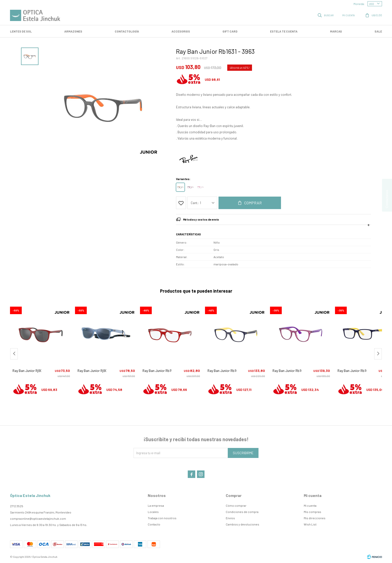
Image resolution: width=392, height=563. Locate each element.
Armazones (73, 31)
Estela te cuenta (284, 31)
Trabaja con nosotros (162, 518)
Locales (153, 511)
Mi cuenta (310, 505)
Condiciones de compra (242, 511)
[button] (378, 353)
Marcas (336, 31)
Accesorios (181, 31)
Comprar (253, 202)
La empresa (156, 505)
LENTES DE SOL (21, 31)
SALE (378, 31)
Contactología (127, 31)
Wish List (310, 524)
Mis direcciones (315, 518)
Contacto (154, 524)
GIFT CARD (230, 31)
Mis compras (312, 511)
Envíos (230, 518)
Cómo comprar (236, 505)
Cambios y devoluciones (242, 524)
